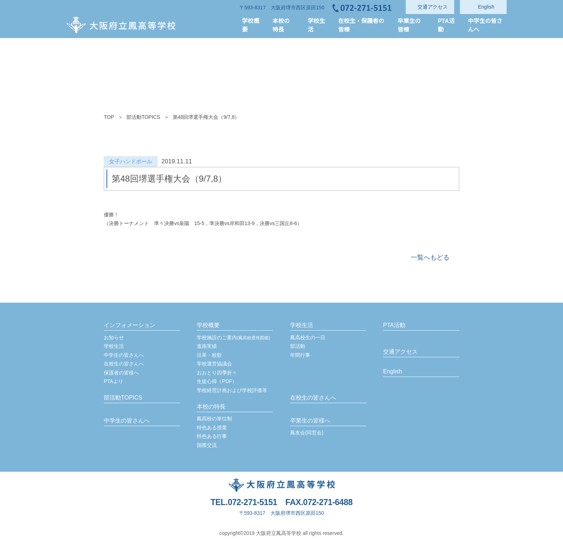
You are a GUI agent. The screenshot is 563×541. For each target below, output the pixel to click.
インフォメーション (129, 325)
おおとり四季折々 (217, 372)
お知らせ (114, 337)
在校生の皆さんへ (124, 363)
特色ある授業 (212, 427)
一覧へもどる (430, 257)
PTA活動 (394, 325)
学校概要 (208, 325)
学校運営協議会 (214, 363)
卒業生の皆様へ (310, 420)
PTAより (114, 381)
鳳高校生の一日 (307, 337)
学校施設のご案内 (233, 337)
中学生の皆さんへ (124, 355)
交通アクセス (400, 352)
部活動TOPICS (142, 117)
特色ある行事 (212, 436)
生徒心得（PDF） (217, 381)
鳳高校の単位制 (214, 418)
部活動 (297, 346)
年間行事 (300, 355)
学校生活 (114, 346)
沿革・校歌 (209, 355)
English (393, 371)
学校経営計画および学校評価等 (232, 390)
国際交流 (207, 445)
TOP (109, 117)
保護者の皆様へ (121, 372)
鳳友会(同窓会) (307, 432)
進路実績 (207, 346)
